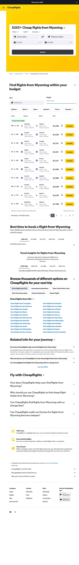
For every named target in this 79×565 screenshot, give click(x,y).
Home (11, 74)
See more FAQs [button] (43, 367)
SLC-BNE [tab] (61, 239)
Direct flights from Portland (52, 323)
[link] (11, 512)
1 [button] (52, 215)
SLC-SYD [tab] (43, 239)
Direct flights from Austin (19, 326)
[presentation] (65, 28)
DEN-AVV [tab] (25, 239)
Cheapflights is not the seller (44, 469)
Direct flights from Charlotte (53, 326)
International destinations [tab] (40, 288)
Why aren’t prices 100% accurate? (44, 476)
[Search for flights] (3, 14)
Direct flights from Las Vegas (53, 306)
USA (27, 74)
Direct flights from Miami (19, 312)
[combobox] (37, 32)
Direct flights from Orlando (52, 309)
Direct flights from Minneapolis (54, 320)
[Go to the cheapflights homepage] (15, 8)
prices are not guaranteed (52, 463)
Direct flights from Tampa (52, 329)
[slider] (76, 103)
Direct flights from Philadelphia (21, 329)
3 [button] (60, 215)
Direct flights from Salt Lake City (22, 318)
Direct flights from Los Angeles (21, 303)
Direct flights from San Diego (53, 318)
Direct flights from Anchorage (21, 323)
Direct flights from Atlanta (20, 315)
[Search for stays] (3, 18)
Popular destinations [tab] (39, 293)
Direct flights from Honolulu (53, 303)
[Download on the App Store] (65, 499)
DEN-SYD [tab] (52, 239)
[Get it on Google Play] (65, 494)
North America (20, 74)
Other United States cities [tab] (61, 288)
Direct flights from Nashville (20, 320)
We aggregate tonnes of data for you (44, 472)
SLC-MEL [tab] (34, 239)
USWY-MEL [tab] (24, 266)
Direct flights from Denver (52, 315)
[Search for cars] (3, 22)
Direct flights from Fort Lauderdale (55, 332)
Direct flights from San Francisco (22, 306)
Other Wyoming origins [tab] (20, 293)
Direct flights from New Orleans (21, 332)
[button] (76, 2)
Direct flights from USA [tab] (20, 288)
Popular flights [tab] (55, 293)
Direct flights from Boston (52, 312)
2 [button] (56, 215)
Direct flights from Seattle (19, 309)
